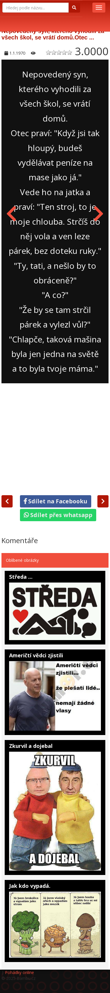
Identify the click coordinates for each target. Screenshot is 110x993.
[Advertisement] (55, 438)
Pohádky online (19, 972)
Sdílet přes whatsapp (58, 515)
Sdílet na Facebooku (55, 501)
